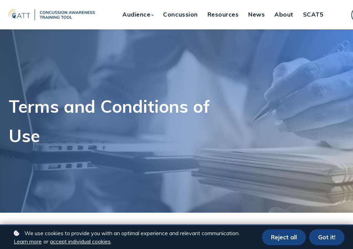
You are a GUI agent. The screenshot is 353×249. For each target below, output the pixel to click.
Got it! (326, 237)
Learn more (28, 241)
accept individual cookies (80, 241)
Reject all (284, 237)
